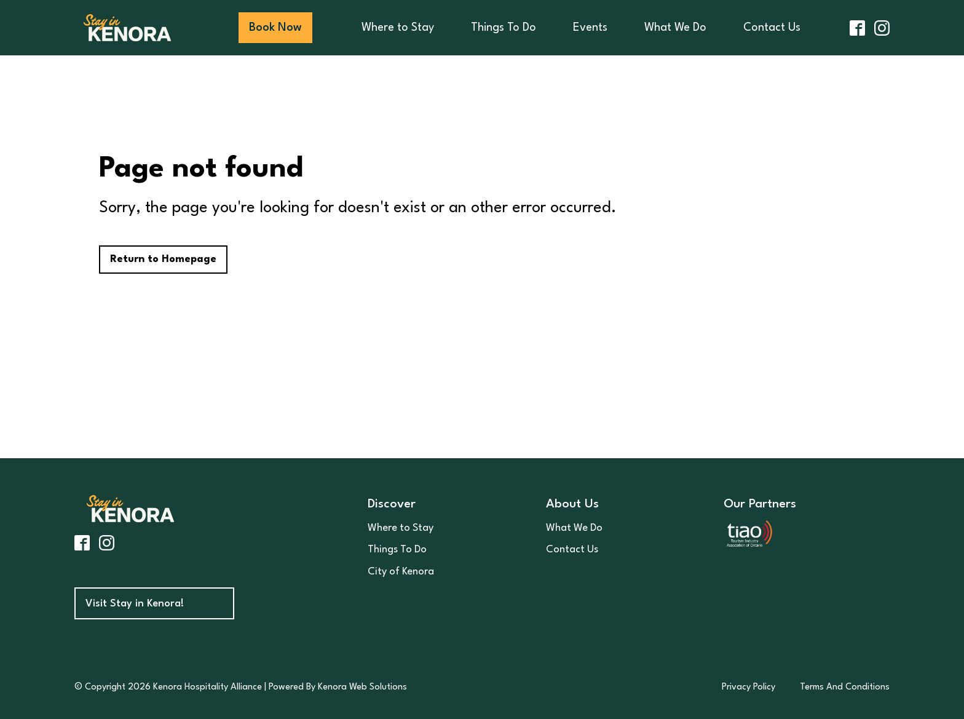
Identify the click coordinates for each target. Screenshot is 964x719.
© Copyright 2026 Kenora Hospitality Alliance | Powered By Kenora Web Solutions (240, 687)
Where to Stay (398, 27)
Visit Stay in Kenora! (134, 603)
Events (590, 27)
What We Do (675, 27)
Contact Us (771, 27)
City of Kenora (401, 571)
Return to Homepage (163, 259)
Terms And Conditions (845, 687)
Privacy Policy (748, 687)
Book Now (275, 27)
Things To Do (503, 27)
